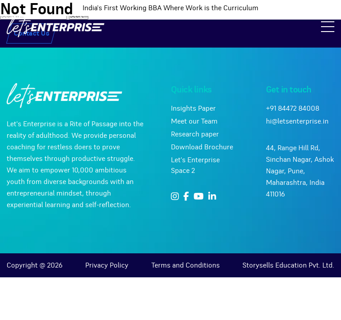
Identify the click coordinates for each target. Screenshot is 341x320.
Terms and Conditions (185, 265)
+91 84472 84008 (292, 108)
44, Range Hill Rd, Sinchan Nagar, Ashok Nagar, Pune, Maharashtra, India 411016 (300, 171)
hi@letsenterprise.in (297, 121)
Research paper (195, 134)
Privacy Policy (106, 265)
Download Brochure (202, 147)
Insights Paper (193, 108)
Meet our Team (194, 121)
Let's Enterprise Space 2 (195, 165)
